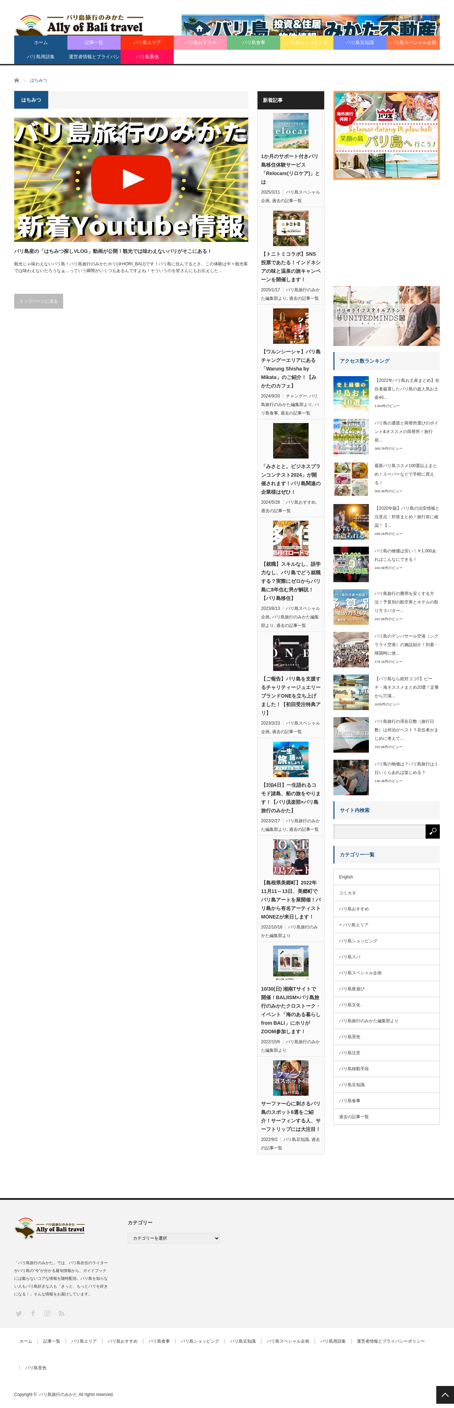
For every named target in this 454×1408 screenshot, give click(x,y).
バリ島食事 (253, 42)
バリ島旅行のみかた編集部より (369, 1020)
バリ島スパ (349, 956)
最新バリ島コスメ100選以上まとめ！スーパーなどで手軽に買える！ (406, 474)
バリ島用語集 (41, 56)
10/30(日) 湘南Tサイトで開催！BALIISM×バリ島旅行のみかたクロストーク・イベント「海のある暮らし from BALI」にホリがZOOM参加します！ (291, 1010)
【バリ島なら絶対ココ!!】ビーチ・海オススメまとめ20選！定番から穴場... (407, 687)
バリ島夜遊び (352, 988)
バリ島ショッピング (307, 42)
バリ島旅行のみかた (58, 1394)
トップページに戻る (39, 301)
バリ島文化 (349, 1004)
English (346, 876)
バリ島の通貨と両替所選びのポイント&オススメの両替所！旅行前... (406, 432)
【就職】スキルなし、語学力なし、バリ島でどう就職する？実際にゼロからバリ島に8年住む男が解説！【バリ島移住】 (291, 581)
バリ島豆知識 (360, 42)
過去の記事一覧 (287, 200)
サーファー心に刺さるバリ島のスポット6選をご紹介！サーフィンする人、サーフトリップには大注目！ (291, 1116)
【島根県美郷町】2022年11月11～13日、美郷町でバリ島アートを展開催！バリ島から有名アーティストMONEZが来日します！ (291, 900)
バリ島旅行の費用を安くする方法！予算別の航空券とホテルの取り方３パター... (406, 602)
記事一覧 (94, 42)
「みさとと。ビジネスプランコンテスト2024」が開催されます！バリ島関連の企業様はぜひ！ (291, 479)
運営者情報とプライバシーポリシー (94, 59)
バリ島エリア (147, 42)
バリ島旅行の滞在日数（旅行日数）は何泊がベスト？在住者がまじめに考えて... (406, 730)
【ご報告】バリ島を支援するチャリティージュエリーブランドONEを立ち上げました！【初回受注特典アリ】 (291, 696)
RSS (61, 1313)
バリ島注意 (349, 1052)
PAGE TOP (445, 1395)
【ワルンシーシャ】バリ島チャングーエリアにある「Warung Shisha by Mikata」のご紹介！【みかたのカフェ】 (291, 369)
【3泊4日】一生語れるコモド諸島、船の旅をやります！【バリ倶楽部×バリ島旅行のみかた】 (291, 797)
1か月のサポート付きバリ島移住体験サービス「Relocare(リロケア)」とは (290, 169)
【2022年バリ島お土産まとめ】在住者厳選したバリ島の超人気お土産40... (407, 389)
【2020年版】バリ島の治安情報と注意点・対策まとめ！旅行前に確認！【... (407, 517)
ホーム (41, 42)
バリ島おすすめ (200, 42)
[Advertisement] (386, 230)
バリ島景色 (147, 56)
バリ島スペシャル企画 (413, 42)
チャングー (296, 396)
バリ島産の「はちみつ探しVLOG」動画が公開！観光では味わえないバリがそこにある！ (113, 251)
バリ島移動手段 (354, 1068)
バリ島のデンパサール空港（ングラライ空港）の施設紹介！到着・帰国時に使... (406, 645)
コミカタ (347, 892)
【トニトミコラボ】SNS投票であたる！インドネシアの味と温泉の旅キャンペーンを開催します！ (291, 266)
